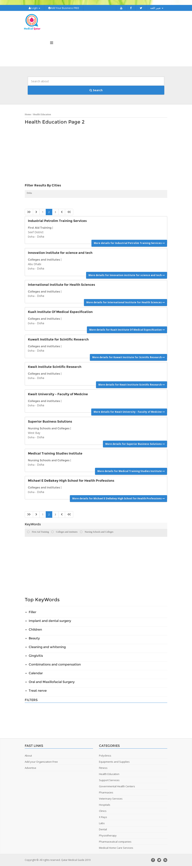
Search (96, 90)
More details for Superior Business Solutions (135, 444)
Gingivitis (36, 656)
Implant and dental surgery (50, 621)
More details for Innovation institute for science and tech (126, 275)
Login (34, 8)
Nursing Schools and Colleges (48, 428)
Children (35, 629)
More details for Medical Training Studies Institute (131, 471)
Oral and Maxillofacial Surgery (52, 682)
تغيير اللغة (156, 8)
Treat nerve (38, 690)
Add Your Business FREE (63, 8)
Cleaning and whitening (47, 647)
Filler (32, 612)
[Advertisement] (94, 155)
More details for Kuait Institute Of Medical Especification (127, 329)
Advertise (30, 768)
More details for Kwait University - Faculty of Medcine (129, 411)
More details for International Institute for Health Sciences (125, 302)
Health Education (42, 114)
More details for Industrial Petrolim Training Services (129, 243)
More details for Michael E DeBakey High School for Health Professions (118, 498)
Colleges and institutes (44, 259)
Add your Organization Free (41, 761)
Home (28, 114)
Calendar (36, 673)
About (28, 755)
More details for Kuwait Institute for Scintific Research (128, 357)
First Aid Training (39, 227)
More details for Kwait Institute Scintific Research (131, 384)
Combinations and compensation (55, 664)
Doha (29, 193)
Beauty (34, 638)
